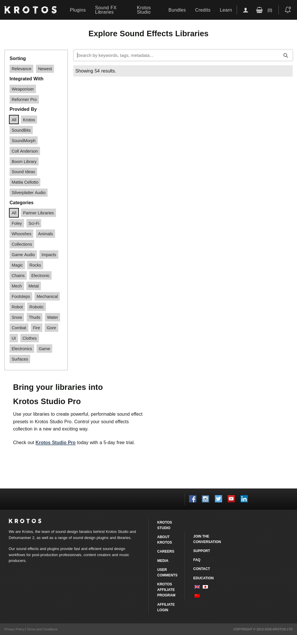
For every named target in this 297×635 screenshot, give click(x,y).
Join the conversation (207, 539)
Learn (226, 10)
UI (14, 338)
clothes (30, 338)
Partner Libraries (38, 212)
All (14, 119)
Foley (17, 223)
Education (203, 578)
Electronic (40, 275)
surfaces (20, 359)
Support (201, 551)
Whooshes (21, 233)
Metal (33, 285)
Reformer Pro (24, 99)
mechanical (47, 296)
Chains (18, 275)
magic (17, 265)
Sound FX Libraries (106, 10)
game (44, 348)
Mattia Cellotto (25, 182)
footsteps (21, 296)
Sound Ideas (23, 171)
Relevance (21, 68)
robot (17, 306)
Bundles (177, 10)
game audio (23, 254)
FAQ (196, 560)
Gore (51, 327)
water (52, 317)
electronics (22, 348)
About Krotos (164, 539)
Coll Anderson (25, 151)
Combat (19, 327)
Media (163, 560)
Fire (36, 327)
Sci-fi (33, 223)
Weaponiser (23, 88)
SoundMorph (23, 140)
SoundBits (21, 130)
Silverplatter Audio (29, 192)
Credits (203, 10)
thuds (34, 317)
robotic (37, 306)
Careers (165, 551)
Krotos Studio (144, 10)
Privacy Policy (14, 629)
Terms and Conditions (42, 629)
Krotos (29, 119)
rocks (35, 265)
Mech (17, 285)
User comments (167, 572)
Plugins (78, 10)
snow (17, 317)
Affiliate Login (166, 607)
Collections (22, 244)
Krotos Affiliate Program (166, 589)
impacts (48, 254)
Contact (201, 569)
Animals (45, 233)
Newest (45, 68)
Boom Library (24, 161)
